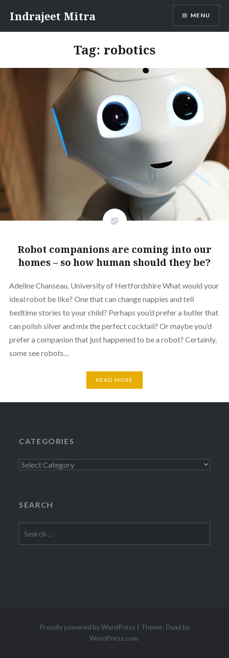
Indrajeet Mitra (52, 16)
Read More (115, 379)
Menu (200, 15)
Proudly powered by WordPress (87, 627)
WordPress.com (114, 638)
